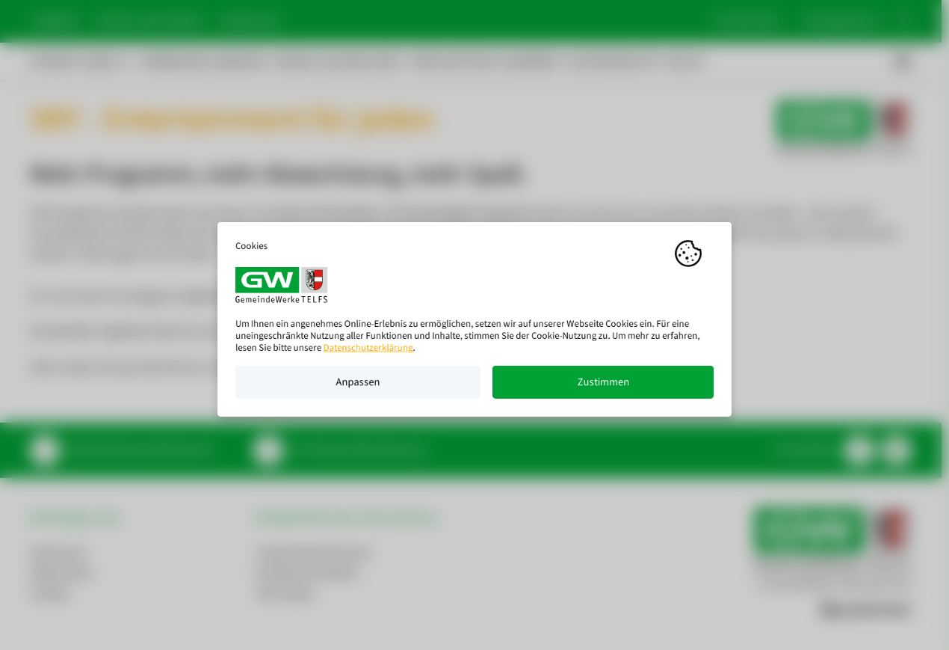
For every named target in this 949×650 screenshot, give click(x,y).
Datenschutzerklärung (368, 354)
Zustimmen (603, 388)
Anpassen (358, 388)
